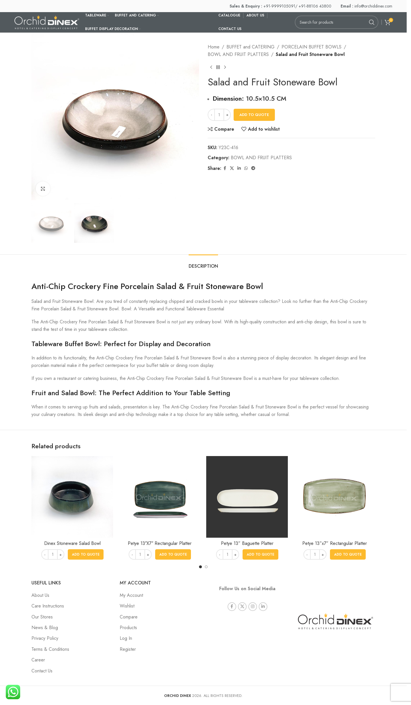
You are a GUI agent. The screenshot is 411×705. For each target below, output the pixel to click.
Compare (129, 617)
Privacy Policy (44, 638)
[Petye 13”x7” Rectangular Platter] (334, 497)
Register (128, 649)
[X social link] (232, 168)
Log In (126, 638)
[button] (86, 554)
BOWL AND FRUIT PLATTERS (238, 54)
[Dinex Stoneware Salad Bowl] (72, 497)
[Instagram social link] (252, 599)
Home (213, 47)
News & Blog (44, 627)
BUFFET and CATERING (250, 47)
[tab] (203, 263)
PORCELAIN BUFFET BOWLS (311, 47)
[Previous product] (211, 67)
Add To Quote (254, 114)
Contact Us (41, 670)
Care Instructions (47, 606)
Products (128, 627)
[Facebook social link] (224, 168)
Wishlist (127, 606)
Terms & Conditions (50, 649)
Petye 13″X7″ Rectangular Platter (160, 543)
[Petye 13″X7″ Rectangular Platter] (159, 497)
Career (38, 660)
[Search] (336, 22)
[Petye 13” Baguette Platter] (247, 497)
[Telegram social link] (253, 168)
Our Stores (42, 617)
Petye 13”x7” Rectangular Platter (334, 543)
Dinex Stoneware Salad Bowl (72, 543)
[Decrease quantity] (211, 115)
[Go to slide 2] (206, 566)
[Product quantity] (219, 115)
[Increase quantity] (227, 115)
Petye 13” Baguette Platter (247, 543)
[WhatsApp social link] (246, 168)
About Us (40, 595)
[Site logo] (46, 21)
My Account (131, 595)
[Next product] (225, 67)
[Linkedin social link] (239, 168)
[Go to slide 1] (200, 566)
